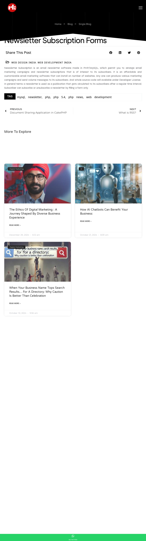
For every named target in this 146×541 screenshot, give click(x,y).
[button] (111, 54)
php (47, 99)
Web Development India (55, 63)
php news (75, 99)
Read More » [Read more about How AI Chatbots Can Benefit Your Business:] (85, 275)
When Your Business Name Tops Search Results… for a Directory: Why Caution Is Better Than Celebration (37, 345)
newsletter (35, 99)
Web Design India (23, 63)
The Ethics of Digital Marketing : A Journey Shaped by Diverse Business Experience (34, 267)
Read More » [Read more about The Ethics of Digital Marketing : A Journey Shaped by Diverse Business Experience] (15, 279)
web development (99, 99)
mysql (21, 99)
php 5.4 (59, 99)
